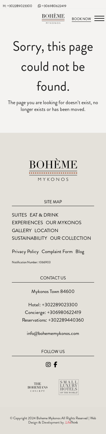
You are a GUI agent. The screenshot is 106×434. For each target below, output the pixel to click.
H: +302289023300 (17, 5)
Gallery (22, 230)
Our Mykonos (63, 222)
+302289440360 (66, 320)
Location (46, 230)
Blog (79, 251)
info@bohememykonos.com (53, 333)
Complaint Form (57, 251)
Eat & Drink (44, 214)
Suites (19, 214)
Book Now (81, 19)
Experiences (27, 222)
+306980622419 (52, 5)
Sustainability (29, 238)
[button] (99, 18)
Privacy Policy (25, 251)
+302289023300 (60, 304)
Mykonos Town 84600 (53, 291)
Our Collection (70, 238)
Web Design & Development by (62, 420)
